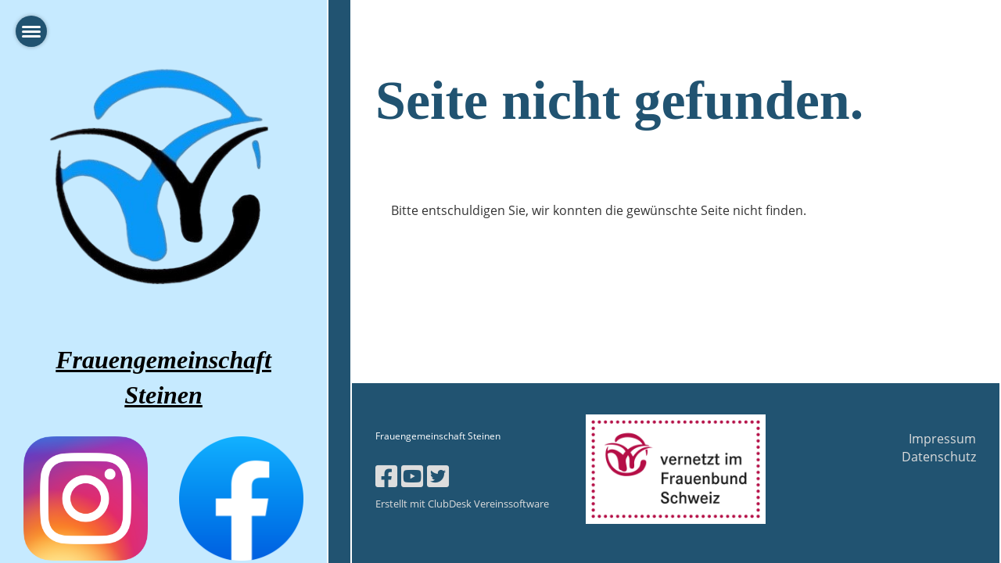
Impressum (942, 438)
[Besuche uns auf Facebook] (386, 476)
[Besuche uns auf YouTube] (412, 476)
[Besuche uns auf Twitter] (438, 476)
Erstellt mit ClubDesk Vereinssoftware (462, 504)
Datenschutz (939, 456)
